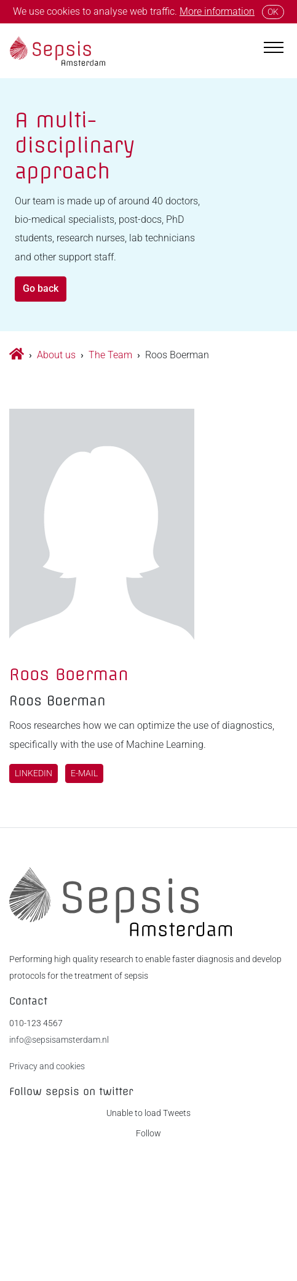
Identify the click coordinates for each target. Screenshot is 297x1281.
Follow (148, 1133)
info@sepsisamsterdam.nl (59, 1040)
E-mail (84, 773)
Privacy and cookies (47, 1066)
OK (273, 12)
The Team (110, 355)
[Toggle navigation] (273, 45)
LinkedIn (33, 773)
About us (56, 355)
